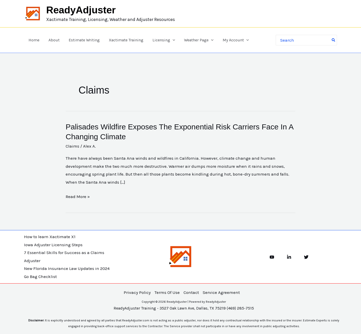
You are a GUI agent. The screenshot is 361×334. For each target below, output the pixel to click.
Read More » (78, 197)
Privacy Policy (137, 292)
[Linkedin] (289, 257)
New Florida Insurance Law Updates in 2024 (67, 268)
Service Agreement (221, 292)
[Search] (334, 40)
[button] (168, 40)
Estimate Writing (81, 40)
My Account (229, 40)
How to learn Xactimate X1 (49, 236)
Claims (72, 146)
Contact (191, 292)
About (52, 40)
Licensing (159, 40)
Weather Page (193, 40)
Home (33, 40)
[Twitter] (306, 257)
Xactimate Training (122, 40)
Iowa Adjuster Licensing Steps (53, 244)
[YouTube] (272, 257)
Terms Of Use (167, 292)
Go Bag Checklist (40, 276)
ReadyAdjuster (81, 10)
